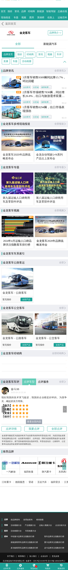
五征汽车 (42, 498)
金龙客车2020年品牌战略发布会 (49, 242)
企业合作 (44, 556)
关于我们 (10, 556)
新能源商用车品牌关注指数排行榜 (24, 542)
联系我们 (21, 556)
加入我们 (33, 556)
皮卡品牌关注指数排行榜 (54, 548)
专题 (15, 61)
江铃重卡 (6, 498)
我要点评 (34, 437)
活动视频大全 (16, 525)
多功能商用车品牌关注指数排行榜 (24, 548)
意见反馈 (55, 556)
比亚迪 (36, 87)
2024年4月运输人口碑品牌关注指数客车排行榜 (17, 242)
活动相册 (26, 61)
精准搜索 (40, 520)
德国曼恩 (20, 498)
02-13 (64, 118)
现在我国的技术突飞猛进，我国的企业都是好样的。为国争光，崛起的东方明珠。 (34, 408)
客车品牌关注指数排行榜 (54, 536)
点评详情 (11, 437)
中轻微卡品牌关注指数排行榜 (22, 536)
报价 (19, 54)
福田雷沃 (55, 498)
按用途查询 (27, 520)
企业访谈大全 (60, 525)
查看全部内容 (34, 430)
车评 (59, 54)
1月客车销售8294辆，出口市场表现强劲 (43, 109)
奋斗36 (15, 398)
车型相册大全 (30, 531)
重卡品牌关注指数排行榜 (54, 542)
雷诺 (31, 498)
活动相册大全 (16, 531)
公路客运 (30, 263)
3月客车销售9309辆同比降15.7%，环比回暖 (44, 79)
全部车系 (10, 263)
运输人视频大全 (45, 525)
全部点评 (56, 437)
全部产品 (26, 308)
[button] (3, 418)
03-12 (64, 103)
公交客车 (50, 263)
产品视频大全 (30, 525)
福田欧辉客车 (46, 87)
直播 (5, 61)
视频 (50, 54)
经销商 (30, 54)
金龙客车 (26, 87)
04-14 (64, 88)
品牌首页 (8, 54)
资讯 (40, 54)
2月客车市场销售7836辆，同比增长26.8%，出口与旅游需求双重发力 (43, 94)
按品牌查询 (15, 520)
